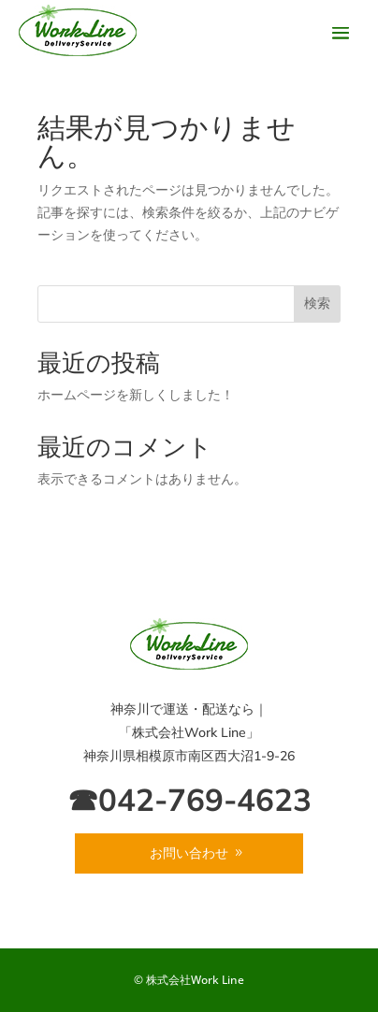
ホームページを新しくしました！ (135, 394)
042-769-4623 (205, 799)
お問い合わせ (189, 853)
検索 (317, 303)
